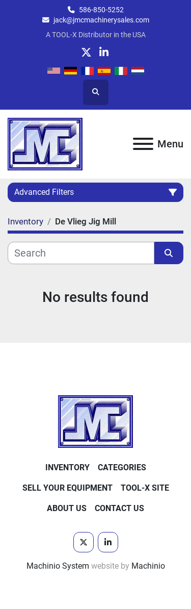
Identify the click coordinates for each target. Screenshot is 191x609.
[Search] (81, 253)
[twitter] (86, 52)
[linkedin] (104, 52)
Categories (122, 467)
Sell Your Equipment (67, 488)
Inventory (67, 467)
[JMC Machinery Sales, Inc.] (95, 421)
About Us (67, 508)
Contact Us (119, 508)
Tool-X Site (145, 488)
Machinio (148, 566)
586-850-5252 (101, 10)
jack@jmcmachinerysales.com (101, 20)
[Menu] (143, 144)
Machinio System (57, 566)
